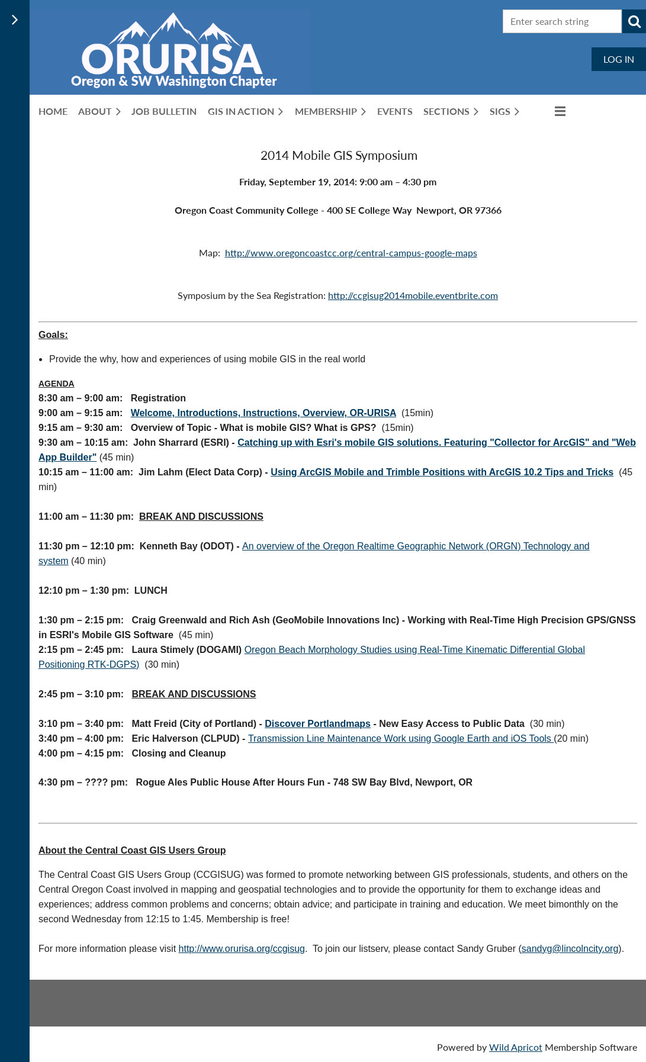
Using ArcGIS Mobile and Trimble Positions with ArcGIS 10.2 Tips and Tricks (442, 472)
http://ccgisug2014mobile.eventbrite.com (413, 295)
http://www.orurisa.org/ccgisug (242, 949)
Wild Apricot (515, 1047)
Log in (618, 59)
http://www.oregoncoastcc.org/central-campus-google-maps (351, 252)
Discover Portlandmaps (318, 724)
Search (634, 21)
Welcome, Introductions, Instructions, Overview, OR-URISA (263, 413)
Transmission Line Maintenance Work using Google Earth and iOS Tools (401, 738)
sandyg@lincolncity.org (570, 949)
